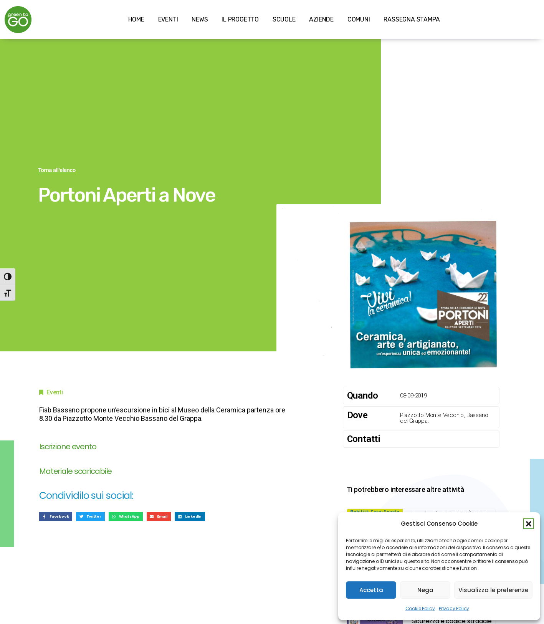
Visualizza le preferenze (493, 590)
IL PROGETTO (240, 19)
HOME (136, 19)
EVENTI (168, 19)
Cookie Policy (420, 608)
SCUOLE (284, 19)
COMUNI (358, 19)
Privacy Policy (454, 608)
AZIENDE (321, 19)
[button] (528, 524)
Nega (425, 590)
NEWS (200, 19)
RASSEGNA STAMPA (412, 19)
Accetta (371, 590)
